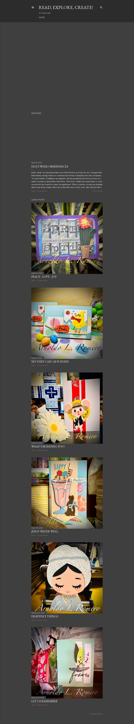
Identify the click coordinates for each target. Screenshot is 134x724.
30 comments (42, 365)
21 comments (42, 620)
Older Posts (96, 714)
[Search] (101, 6)
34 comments (42, 535)
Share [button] (33, 191)
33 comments (42, 280)
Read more (98, 191)
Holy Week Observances (49, 166)
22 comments (42, 450)
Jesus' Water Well (44, 531)
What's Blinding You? (48, 446)
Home (42, 17)
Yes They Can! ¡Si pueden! (50, 361)
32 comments (42, 705)
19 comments (42, 191)
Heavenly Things (44, 616)
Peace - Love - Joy (44, 277)
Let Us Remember (44, 701)
